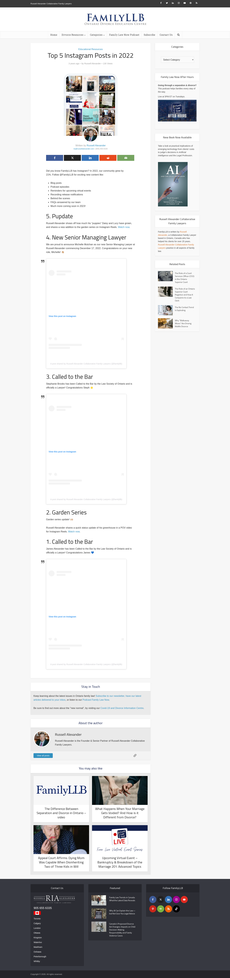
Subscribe (149, 34)
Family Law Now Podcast (124, 34)
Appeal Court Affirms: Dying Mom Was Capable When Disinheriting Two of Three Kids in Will (61, 862)
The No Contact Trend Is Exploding (184, 309)
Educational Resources (90, 49)
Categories (96, 34)
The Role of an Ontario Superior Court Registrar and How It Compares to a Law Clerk (185, 294)
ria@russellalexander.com (84, 149)
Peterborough (40, 956)
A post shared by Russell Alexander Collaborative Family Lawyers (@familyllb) (86, 364)
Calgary (37, 923)
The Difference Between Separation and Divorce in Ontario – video (61, 813)
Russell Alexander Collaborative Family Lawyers (51, 4)
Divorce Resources (72, 34)
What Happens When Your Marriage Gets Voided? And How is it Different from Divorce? (119, 813)
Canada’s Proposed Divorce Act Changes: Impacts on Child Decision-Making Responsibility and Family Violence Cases (122, 929)
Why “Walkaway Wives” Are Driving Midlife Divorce (183, 323)
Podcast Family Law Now (96, 700)
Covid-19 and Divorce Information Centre (122, 708)
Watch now (124, 227)
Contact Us (166, 34)
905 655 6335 (43, 908)
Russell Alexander (92, 63)
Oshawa (37, 952)
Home (53, 34)
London (37, 928)
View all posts (43, 755)
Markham (38, 947)
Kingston (38, 937)
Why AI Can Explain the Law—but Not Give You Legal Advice (122, 912)
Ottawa (37, 933)
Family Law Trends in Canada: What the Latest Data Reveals (122, 899)
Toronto (37, 918)
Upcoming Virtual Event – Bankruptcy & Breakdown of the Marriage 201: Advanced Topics (119, 862)
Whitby (37, 961)
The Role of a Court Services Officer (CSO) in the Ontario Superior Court (184, 278)
